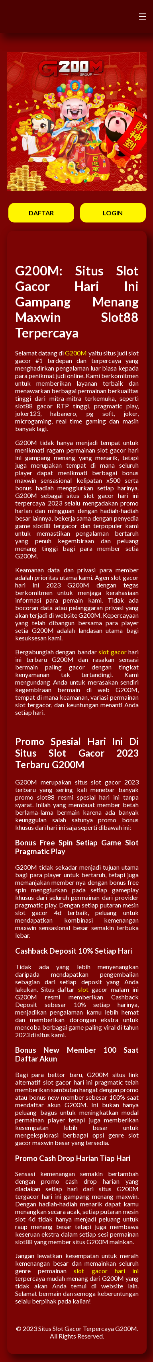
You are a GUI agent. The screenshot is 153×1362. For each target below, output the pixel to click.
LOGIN (113, 213)
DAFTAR (41, 213)
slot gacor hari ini (106, 1270)
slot (83, 989)
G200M (76, 353)
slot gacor (112, 652)
